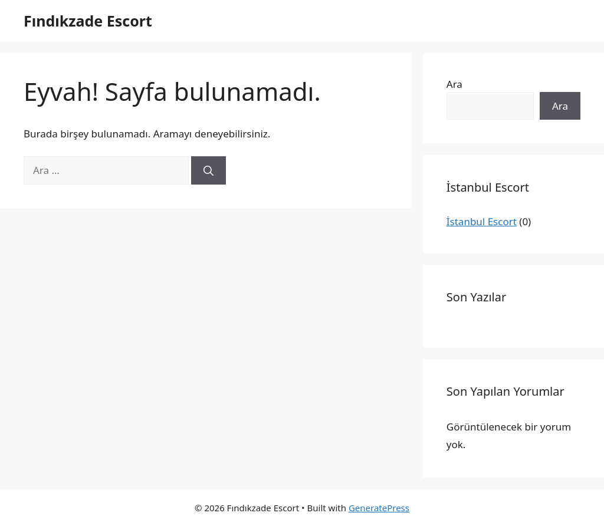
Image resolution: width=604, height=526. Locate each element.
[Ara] (208, 170)
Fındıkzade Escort (88, 21)
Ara (454, 84)
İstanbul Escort (482, 221)
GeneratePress (379, 508)
